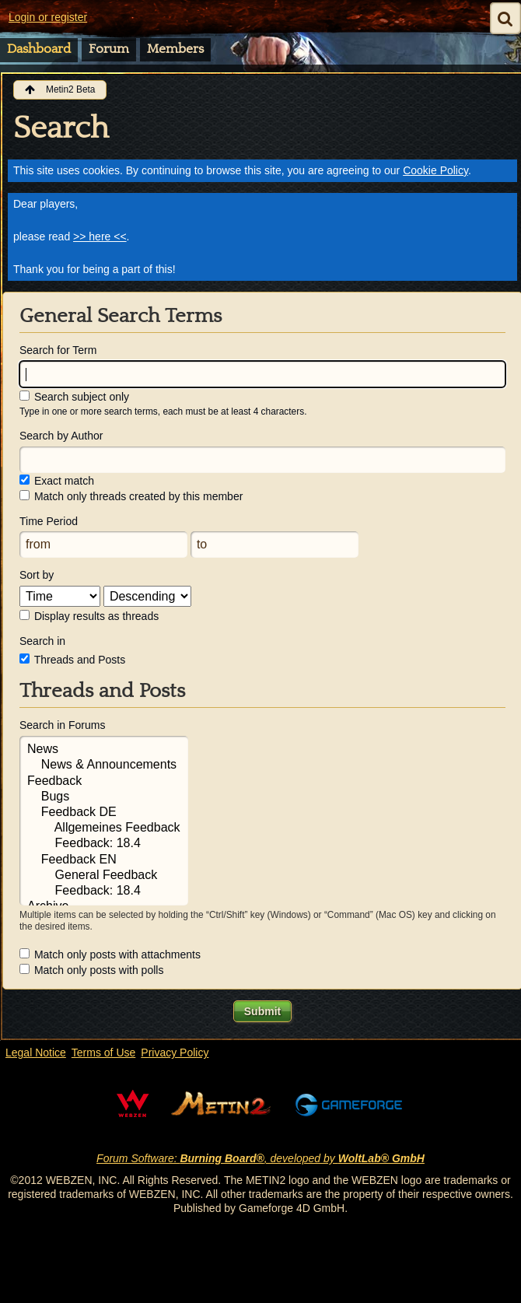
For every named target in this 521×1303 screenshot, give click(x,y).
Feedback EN (104, 860)
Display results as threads (89, 616)
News (104, 750)
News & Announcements (104, 765)
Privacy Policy (174, 1052)
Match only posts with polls (91, 970)
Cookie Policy (435, 170)
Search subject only (74, 397)
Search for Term (57, 350)
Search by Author (61, 435)
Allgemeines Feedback (104, 828)
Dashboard (39, 49)
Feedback (104, 782)
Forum (109, 49)
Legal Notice (35, 1052)
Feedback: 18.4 (104, 844)
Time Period (48, 521)
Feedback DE (104, 813)
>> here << (100, 236)
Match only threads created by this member (131, 496)
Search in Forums (62, 725)
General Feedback (104, 876)
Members (175, 49)
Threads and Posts (72, 659)
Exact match (56, 481)
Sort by (36, 575)
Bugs (104, 797)
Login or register (48, 17)
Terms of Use (103, 1052)
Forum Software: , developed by (260, 1158)
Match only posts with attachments (110, 954)
